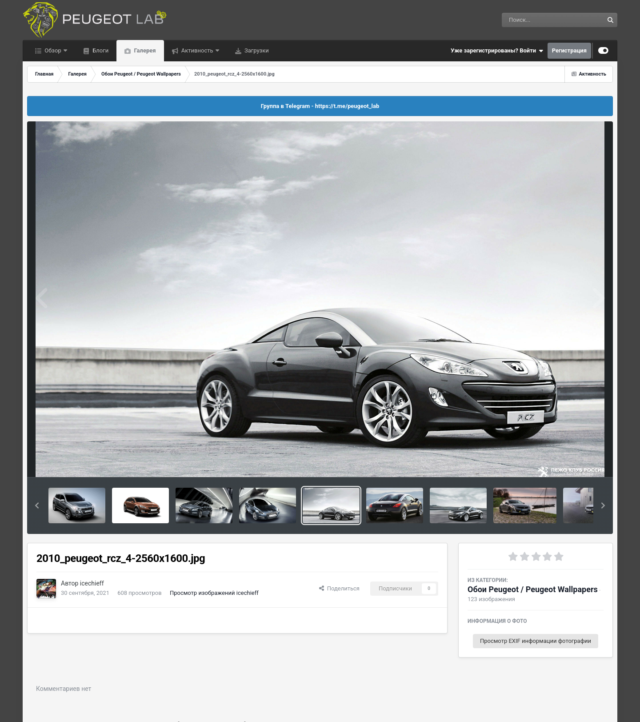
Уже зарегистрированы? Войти (497, 51)
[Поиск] (536, 20)
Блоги (99, 50)
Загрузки (256, 50)
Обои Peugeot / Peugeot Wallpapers (533, 589)
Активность (197, 50)
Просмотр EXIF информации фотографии (535, 641)
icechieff (92, 583)
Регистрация (569, 50)
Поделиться (339, 588)
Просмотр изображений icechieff (214, 593)
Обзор (53, 50)
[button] (37, 505)
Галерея (144, 50)
